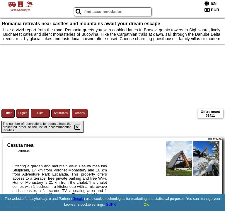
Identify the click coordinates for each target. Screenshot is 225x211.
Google (78, 199)
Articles (80, 113)
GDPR (111, 205)
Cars (40, 113)
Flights (22, 113)
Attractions (61, 113)
